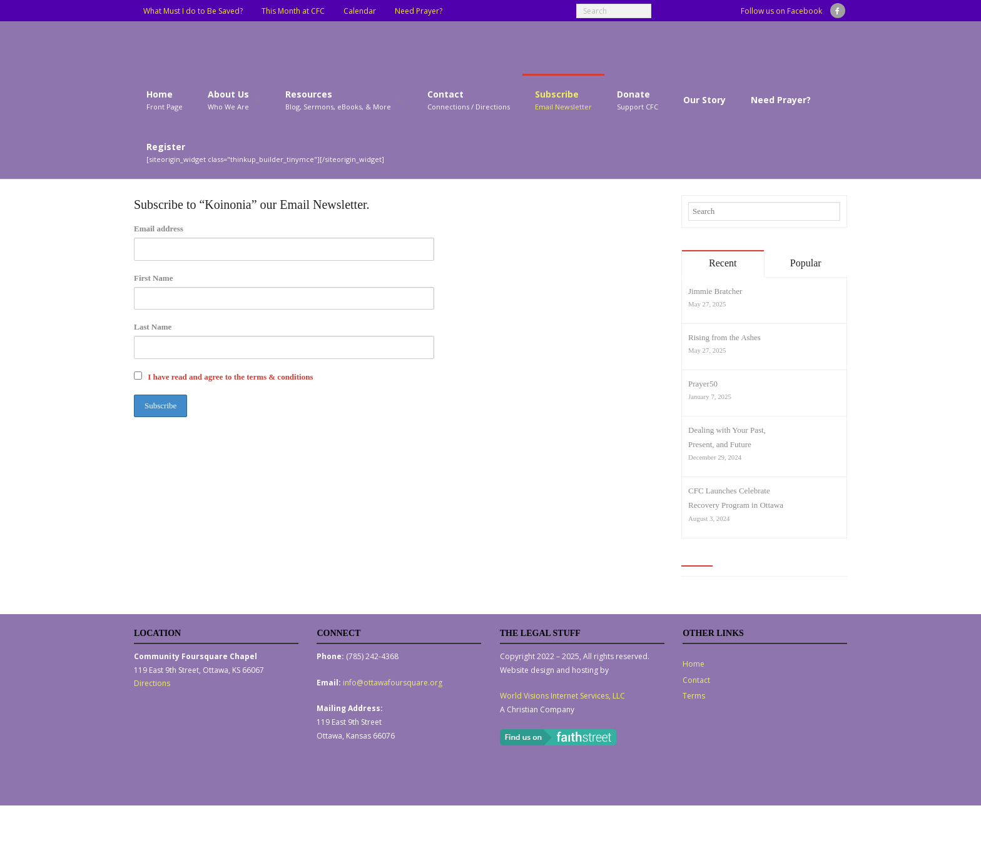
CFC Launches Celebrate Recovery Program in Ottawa (735, 498)
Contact (696, 680)
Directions (152, 683)
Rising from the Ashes (724, 337)
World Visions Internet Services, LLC (562, 695)
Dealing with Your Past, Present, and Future (727, 437)
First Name (153, 278)
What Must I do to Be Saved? (193, 11)
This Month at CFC (293, 11)
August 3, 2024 (708, 518)
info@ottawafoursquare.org (392, 682)
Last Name (152, 326)
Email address (158, 228)
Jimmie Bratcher (715, 291)
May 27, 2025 (707, 304)
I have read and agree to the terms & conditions (230, 376)
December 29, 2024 (714, 457)
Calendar (359, 11)
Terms (694, 695)
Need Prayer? (418, 11)
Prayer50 (703, 383)
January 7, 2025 (709, 396)
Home (693, 664)
